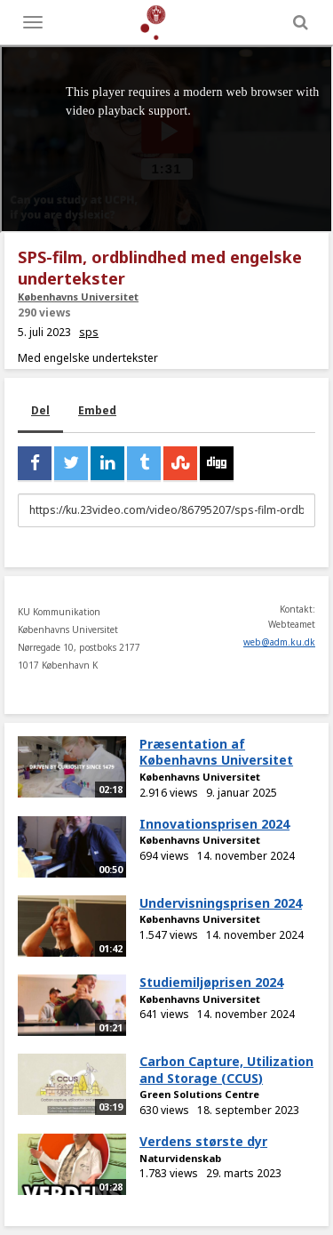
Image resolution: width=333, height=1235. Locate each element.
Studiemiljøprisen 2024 (211, 982)
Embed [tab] (97, 410)
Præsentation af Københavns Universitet (216, 752)
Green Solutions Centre (199, 1094)
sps (89, 332)
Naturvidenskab (180, 1158)
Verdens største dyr (203, 1141)
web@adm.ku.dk (279, 642)
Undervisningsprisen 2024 (220, 902)
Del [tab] (40, 410)
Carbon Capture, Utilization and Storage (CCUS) (226, 1070)
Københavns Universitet (78, 296)
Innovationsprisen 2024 (214, 823)
